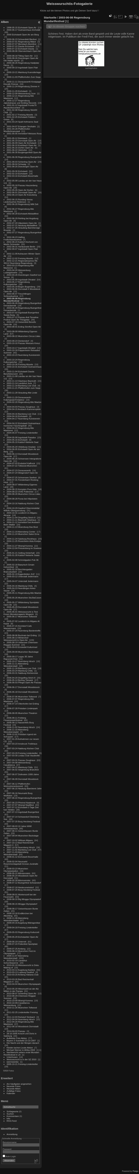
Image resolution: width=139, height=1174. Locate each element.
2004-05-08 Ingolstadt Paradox (21, 437)
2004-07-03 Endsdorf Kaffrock (21, 463)
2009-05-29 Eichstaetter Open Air (22, 937)
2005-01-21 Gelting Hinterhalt (21, 553)
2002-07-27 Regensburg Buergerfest (24, 232)
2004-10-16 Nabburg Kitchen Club (23, 503)
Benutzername (10, 1142)
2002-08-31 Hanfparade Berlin (21, 246)
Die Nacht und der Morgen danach (23, 1043)
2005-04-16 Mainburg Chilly (20, 586)
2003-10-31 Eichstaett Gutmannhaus (24, 367)
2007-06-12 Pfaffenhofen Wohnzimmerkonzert (17, 785)
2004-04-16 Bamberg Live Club (21, 414)
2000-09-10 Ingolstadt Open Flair (22, 67)
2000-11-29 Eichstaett (17, 91)
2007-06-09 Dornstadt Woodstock (23, 779)
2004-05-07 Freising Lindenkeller (22, 433)
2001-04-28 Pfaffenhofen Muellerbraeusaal (17, 130)
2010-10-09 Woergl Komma (20, 1000)
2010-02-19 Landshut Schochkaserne (15, 961)
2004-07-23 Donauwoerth (19, 470)
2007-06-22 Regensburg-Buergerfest (24, 798)
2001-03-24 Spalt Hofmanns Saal (22, 122)
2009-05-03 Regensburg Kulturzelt (23, 932)
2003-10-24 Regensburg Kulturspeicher (17, 360)
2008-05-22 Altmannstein (18, 873)
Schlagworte (12, 1111)
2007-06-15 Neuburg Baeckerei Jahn (24, 788)
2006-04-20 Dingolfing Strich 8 (21, 678)
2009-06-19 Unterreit (16, 941)
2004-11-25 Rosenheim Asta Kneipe (24, 541)
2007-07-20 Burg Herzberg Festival (23, 821)
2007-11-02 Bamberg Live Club (21, 850)
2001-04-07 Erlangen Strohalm (21, 126)
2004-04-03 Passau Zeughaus (21, 407)
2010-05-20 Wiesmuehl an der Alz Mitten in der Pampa (21, 990)
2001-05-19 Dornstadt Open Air (21, 140)
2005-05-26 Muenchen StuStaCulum (24, 597)
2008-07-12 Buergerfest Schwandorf (24, 882)
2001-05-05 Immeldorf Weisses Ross (24, 133)
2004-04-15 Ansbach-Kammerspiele (24, 409)
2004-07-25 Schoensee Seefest (22, 477)
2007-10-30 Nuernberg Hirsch (21, 847)
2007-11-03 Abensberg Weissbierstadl (16, 853)
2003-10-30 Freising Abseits (20, 364)
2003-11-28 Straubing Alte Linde (22, 392)
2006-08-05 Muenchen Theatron (22, 713)
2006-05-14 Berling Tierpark (20, 680)
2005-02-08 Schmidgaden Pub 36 (23, 560)
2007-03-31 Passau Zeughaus (21, 760)
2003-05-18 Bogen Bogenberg (21, 286)
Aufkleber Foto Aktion (17, 1038)
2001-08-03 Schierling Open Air (21, 162)
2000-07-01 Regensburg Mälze (21, 41)
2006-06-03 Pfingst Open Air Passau (24, 682)
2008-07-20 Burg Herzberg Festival (23, 890)
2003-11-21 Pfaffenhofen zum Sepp (23, 388)
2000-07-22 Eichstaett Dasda (20, 48)
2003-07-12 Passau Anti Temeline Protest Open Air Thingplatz (21, 318)
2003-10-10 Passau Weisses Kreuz (23, 343)
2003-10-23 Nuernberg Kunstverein (23, 355)
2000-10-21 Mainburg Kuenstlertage (24, 72)
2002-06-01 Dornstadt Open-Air (22, 192)
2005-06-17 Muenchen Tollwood (22, 616)
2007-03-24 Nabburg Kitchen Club (23, 748)
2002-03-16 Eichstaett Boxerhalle (22, 176)
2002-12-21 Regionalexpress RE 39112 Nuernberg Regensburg (20, 262)
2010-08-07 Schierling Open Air (21, 993)
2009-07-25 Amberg (16, 948)
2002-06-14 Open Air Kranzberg (22, 195)
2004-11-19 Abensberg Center (21, 531)
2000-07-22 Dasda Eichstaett (20, 46)
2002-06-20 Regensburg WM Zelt (22, 204)
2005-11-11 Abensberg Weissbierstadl (16, 664)
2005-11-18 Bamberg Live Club (21, 668)
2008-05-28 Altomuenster (19, 880)
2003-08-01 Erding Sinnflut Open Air (24, 326)
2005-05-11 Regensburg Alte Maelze (24, 593)
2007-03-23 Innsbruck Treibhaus (22, 743)
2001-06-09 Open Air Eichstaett (21, 143)
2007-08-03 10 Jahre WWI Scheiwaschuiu (18, 827)
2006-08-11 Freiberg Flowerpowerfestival (15, 719)
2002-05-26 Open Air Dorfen (20, 190)
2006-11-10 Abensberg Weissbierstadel (16, 730)
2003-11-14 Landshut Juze (19, 383)
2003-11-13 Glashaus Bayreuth (21, 381)
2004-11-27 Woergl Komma (20, 546)
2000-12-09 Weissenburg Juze (21, 93)
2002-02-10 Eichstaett (17, 173)
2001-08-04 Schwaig (16, 164)
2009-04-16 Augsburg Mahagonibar (23, 923)
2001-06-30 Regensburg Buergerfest (24, 157)
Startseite (50, 17)
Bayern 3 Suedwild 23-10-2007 (21, 1040)
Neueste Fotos (14, 1086)
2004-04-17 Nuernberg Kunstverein (23, 418)
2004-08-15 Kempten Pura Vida (22, 489)
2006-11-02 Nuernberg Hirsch (21, 727)
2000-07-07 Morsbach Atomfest (21, 44)
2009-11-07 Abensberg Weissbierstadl (16, 957)
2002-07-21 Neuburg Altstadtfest (22, 225)
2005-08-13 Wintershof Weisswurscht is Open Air (16, 638)
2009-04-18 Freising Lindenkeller (22, 927)
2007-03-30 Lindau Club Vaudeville (23, 755)
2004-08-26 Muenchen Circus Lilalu (23, 494)
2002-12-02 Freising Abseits (20, 258)
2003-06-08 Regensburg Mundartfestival (17, 299)
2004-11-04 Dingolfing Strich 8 (21, 517)
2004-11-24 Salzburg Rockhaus (22, 539)
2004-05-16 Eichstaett (17, 440)
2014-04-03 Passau (16, 1031)
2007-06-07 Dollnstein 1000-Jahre (23, 774)
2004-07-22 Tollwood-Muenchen (22, 465)
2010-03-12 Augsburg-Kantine (21, 970)
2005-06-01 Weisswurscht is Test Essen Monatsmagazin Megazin (21, 613)
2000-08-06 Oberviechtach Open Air (24, 51)
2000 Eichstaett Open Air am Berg (23, 34)
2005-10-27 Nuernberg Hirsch (21, 661)
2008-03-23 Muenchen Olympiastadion (16, 869)
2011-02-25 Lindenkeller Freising (22, 1012)
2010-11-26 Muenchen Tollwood (22, 1007)
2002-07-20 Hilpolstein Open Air (22, 223)
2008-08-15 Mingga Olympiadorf (22, 904)
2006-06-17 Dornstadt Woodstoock (23, 687)
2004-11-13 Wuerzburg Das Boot (22, 527)
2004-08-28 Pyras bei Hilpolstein (22, 498)
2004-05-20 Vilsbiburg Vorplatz (21, 447)
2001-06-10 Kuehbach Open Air (22, 145)
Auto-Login (9, 1156)
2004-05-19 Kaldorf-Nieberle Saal (22, 442)
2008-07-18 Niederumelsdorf (20, 887)
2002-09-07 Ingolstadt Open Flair (22, 249)
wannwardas (13, 1062)
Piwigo (135, 1171)
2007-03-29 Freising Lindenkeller (22, 753)
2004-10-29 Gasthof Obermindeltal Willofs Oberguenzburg (21, 509)
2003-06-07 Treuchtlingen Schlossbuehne (17, 295)
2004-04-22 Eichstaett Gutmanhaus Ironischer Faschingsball (22, 424)
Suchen (10, 1114)
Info (8, 1118)
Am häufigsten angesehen (19, 1084)
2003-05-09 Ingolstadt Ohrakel (21, 279)
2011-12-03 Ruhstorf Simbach (21, 1017)
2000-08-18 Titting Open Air (20, 56)
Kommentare (13, 1116)
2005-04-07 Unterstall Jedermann (22, 581)
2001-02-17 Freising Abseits (20, 114)
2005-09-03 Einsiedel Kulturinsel (22, 647)
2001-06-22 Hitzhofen (17, 150)
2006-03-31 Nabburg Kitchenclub (22, 673)
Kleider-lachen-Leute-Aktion (20, 1047)
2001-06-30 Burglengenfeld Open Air (24, 152)
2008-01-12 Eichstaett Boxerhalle (22, 857)
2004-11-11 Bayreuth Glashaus (21, 520)
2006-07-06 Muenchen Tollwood (22, 696)
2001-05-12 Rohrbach (17, 138)
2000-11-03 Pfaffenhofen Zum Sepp (24, 77)
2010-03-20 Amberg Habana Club (23, 974)
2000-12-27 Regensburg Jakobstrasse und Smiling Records (20, 101)
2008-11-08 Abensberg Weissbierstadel (16, 919)
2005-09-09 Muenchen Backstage (23, 652)
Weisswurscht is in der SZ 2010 (22, 1059)
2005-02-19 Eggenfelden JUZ (21, 574)
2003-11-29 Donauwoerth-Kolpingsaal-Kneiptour (17, 398)
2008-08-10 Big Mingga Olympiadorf (24, 899)
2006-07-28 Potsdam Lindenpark (22, 708)
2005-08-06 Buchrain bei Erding (22, 635)
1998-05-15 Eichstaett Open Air (21, 27)
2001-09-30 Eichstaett (17, 171)
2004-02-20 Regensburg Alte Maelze (24, 402)
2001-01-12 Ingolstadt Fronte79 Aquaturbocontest (20, 106)
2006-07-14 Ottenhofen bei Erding (23, 703)
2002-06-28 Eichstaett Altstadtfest (23, 213)
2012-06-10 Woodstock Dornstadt (23, 1026)
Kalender (11, 1093)
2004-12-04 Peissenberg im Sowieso (24, 548)
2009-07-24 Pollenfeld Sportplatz (22, 944)
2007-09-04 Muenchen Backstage (23, 835)
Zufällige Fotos (14, 1091)
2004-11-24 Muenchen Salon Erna (23, 534)
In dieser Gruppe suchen (69, 26)
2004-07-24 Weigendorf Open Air (22, 473)
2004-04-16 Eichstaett (17, 416)
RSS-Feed (12, 1121)
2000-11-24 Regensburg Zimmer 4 (23, 86)
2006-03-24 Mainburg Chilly (20, 670)
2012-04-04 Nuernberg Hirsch (21, 1019)
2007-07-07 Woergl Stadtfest (20, 805)
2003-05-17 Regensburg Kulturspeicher (17, 283)
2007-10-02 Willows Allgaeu (20, 840)
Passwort (7, 1149)
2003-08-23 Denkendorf (18, 341)
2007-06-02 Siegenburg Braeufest (23, 769)
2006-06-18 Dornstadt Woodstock (23, 692)
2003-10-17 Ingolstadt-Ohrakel (21, 348)
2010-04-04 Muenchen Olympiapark (24, 984)
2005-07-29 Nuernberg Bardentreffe (24, 630)
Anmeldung (12, 1134)
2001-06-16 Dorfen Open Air (20, 147)
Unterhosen (12, 1057)
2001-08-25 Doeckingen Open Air (22, 166)
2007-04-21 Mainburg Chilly (20, 767)
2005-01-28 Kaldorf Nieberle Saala (23, 555)
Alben (5, 21)
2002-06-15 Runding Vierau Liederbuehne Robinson (18, 200)
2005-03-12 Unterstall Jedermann (22, 576)
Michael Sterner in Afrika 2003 (21, 1050)
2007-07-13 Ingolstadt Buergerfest (23, 812)
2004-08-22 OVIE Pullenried (20, 491)
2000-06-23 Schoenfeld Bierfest (22, 39)
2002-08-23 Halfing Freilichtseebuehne (14, 238)
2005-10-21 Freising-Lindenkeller (22, 1064)
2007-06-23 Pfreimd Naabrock (21, 802)
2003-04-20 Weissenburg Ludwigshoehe (17, 271)
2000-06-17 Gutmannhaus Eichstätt (23, 30)
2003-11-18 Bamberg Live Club (21, 385)
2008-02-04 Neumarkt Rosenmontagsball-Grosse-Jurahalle (21, 862)
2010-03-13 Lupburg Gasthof (20, 972)
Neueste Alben (14, 1088)
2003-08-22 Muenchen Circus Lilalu (23, 336)
